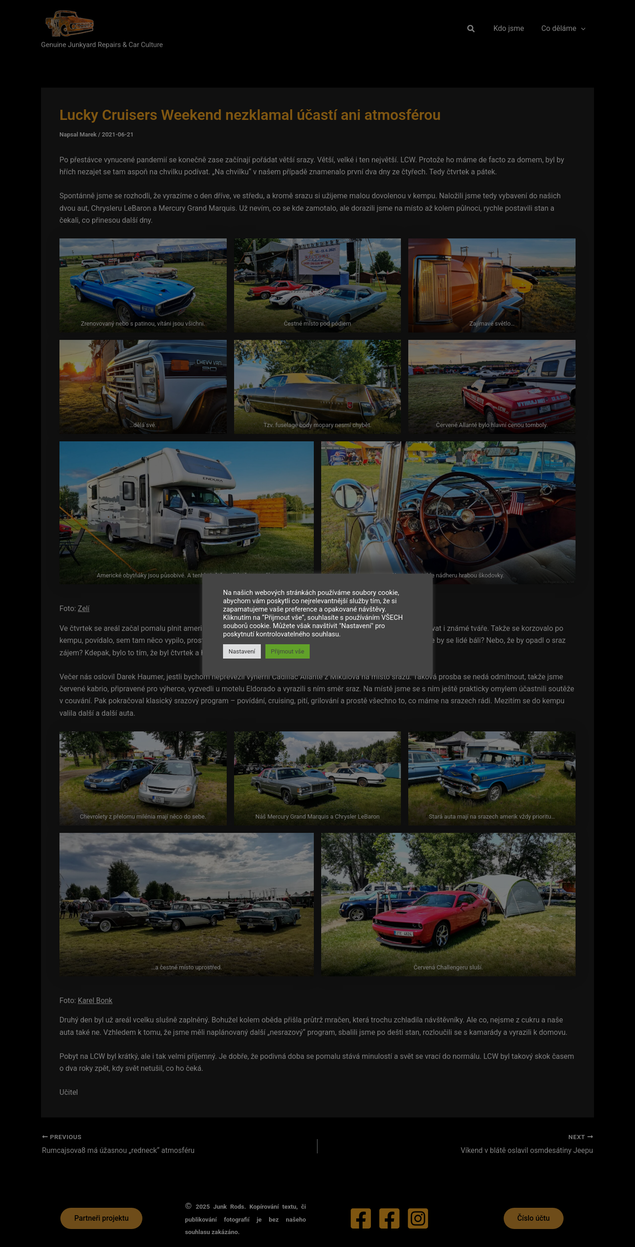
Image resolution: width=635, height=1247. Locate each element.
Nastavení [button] (242, 651)
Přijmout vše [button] (287, 651)
